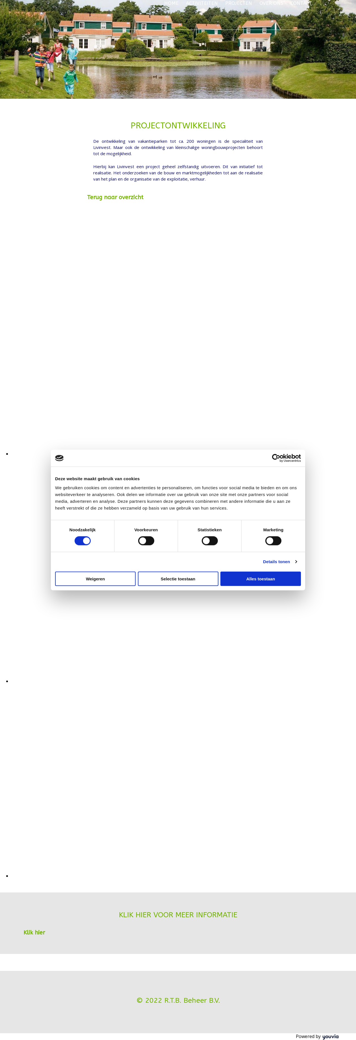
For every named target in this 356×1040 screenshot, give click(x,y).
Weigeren (95, 578)
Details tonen (276, 561)
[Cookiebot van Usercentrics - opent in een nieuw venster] (276, 458)
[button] (115, 197)
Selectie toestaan (178, 578)
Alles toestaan (260, 578)
